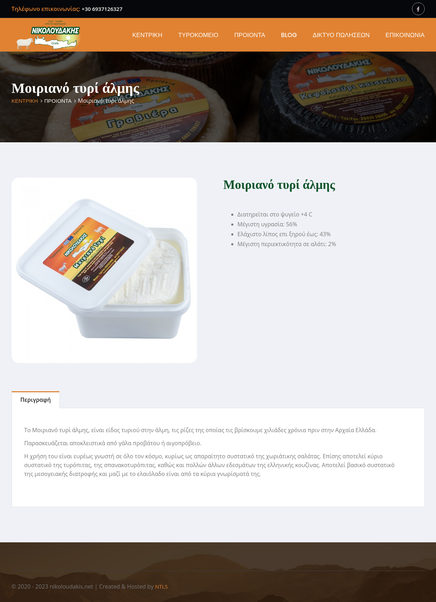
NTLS (161, 586)
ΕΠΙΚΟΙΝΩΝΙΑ (405, 35)
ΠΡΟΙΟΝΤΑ (58, 101)
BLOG (289, 35)
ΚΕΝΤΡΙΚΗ (147, 35)
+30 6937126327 (102, 8)
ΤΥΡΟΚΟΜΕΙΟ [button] (198, 35)
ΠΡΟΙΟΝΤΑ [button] (249, 35)
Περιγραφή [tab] (35, 400)
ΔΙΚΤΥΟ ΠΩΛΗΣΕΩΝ (341, 35)
